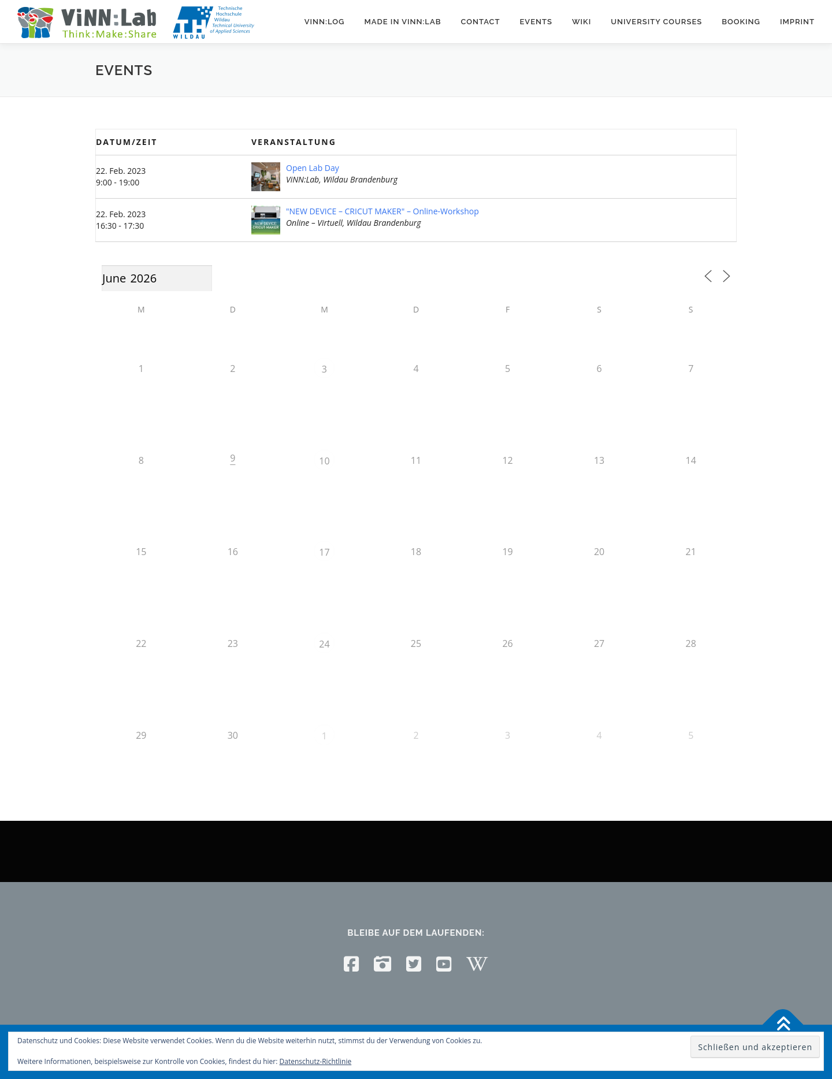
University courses (656, 21)
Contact (480, 21)
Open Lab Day (312, 167)
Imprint (797, 21)
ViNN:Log (324, 21)
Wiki (581, 21)
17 (324, 552)
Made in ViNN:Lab (402, 21)
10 (324, 461)
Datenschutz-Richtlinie (316, 1061)
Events (535, 21)
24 (324, 644)
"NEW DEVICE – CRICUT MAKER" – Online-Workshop (382, 211)
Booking (741, 21)
